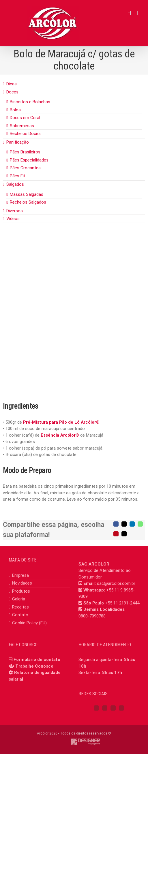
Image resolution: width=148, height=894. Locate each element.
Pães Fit (17, 176)
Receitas (20, 607)
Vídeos (13, 218)
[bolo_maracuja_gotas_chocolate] (74, 321)
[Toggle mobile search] (130, 13)
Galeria (18, 599)
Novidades (22, 583)
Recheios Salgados (28, 202)
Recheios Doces (25, 133)
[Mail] (121, 708)
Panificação (17, 142)
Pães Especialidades (29, 160)
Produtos (21, 591)
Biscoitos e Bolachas (30, 101)
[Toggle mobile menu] (138, 13)
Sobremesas (22, 125)
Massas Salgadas (26, 194)
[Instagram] (104, 708)
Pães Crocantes (25, 167)
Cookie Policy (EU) (29, 623)
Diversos (14, 210)
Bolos (15, 109)
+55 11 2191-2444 (122, 603)
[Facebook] (96, 708)
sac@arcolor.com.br (116, 583)
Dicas (11, 84)
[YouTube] (113, 708)
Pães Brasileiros (25, 152)
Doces (12, 92)
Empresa (20, 575)
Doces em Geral (25, 117)
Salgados (15, 184)
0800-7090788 (92, 616)
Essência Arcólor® (60, 435)
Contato (20, 614)
